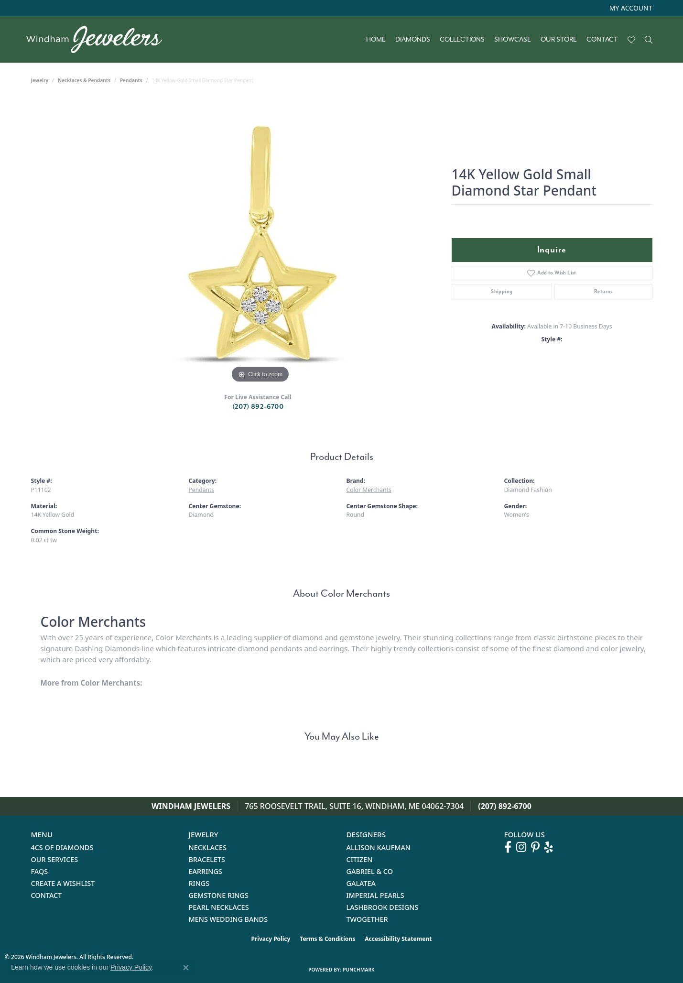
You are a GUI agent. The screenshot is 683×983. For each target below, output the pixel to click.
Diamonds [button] (412, 40)
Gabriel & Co (370, 871)
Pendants (131, 80)
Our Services (54, 859)
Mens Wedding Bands (228, 919)
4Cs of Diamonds (62, 847)
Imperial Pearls (375, 895)
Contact (602, 40)
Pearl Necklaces (219, 907)
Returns (603, 291)
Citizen (360, 859)
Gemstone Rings (219, 895)
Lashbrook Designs (383, 907)
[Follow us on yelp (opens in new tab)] (548, 847)
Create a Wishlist (63, 883)
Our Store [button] (559, 40)
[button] (629, 8)
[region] (260, 241)
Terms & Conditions (327, 939)
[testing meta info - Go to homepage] (99, 39)
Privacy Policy (271, 939)
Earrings (205, 871)
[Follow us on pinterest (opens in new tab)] (535, 847)
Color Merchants (369, 490)
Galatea (361, 883)
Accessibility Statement (398, 939)
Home (376, 40)
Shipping (501, 291)
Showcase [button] (512, 40)
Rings (199, 883)
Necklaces (208, 847)
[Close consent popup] (186, 968)
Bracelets (207, 859)
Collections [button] (462, 40)
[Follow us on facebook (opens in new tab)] (507, 847)
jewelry (40, 80)
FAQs (39, 871)
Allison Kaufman (379, 847)
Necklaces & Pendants (84, 80)
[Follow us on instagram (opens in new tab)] (521, 847)
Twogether (367, 919)
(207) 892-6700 (258, 407)
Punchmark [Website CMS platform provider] (359, 969)
